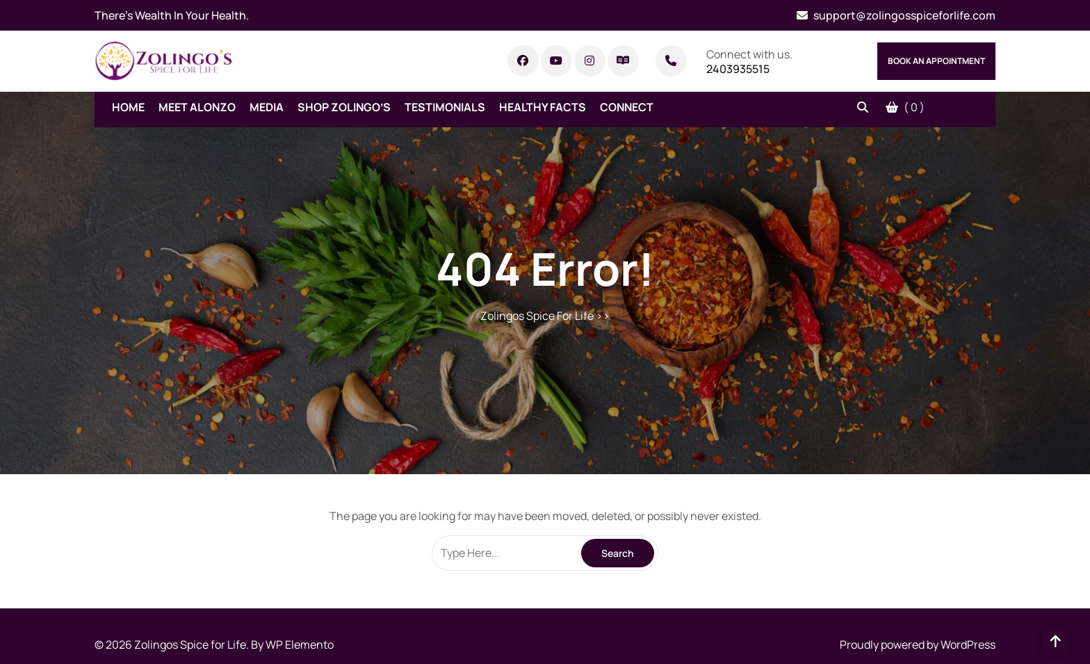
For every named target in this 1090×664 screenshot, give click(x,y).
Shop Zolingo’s (344, 107)
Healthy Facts (542, 107)
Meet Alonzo (197, 107)
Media (267, 107)
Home (128, 107)
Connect (626, 107)
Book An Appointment (936, 61)
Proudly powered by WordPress (917, 644)
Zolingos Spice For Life (537, 315)
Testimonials (445, 107)
